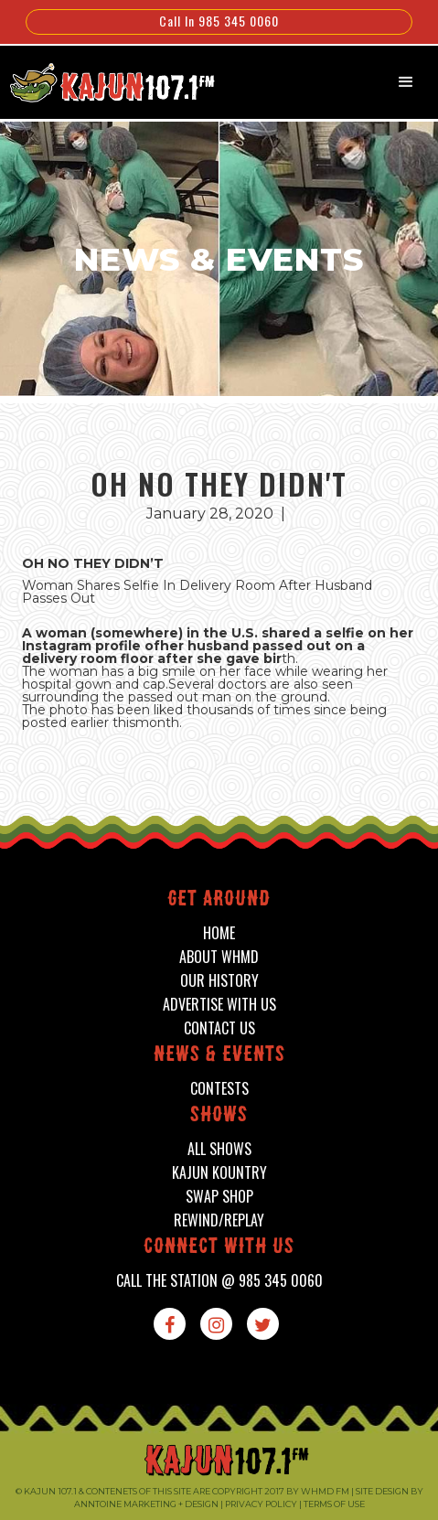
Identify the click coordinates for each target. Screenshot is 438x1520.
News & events (219, 1055)
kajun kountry (219, 1173)
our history (219, 980)
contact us (219, 1028)
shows (219, 1116)
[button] (406, 82)
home (219, 933)
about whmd (219, 957)
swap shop (219, 1196)
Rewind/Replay (219, 1220)
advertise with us (219, 1004)
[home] (103, 80)
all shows (219, 1149)
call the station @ (219, 1280)
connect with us (219, 1248)
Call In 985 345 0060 (219, 20)
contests (219, 1088)
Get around (219, 900)
